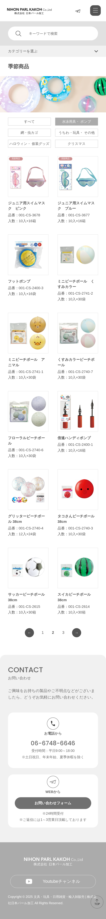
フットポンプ (19, 281)
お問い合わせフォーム (53, 797)
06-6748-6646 (53, 738)
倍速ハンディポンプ (74, 438)
